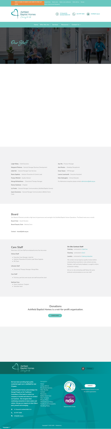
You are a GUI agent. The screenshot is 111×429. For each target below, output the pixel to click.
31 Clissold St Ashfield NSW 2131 (23, 409)
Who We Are (44, 25)
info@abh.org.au (18, 416)
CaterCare (84, 249)
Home (36, 25)
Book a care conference (65, 2)
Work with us (76, 2)
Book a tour (55, 2)
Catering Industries (87, 256)
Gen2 (83, 253)
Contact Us (75, 25)
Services (55, 25)
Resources (65, 25)
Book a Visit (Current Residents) (52, 4)
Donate (82, 2)
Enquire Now (47, 2)
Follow (89, 368)
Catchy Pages (65, 425)
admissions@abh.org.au (88, 181)
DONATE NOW (55, 315)
